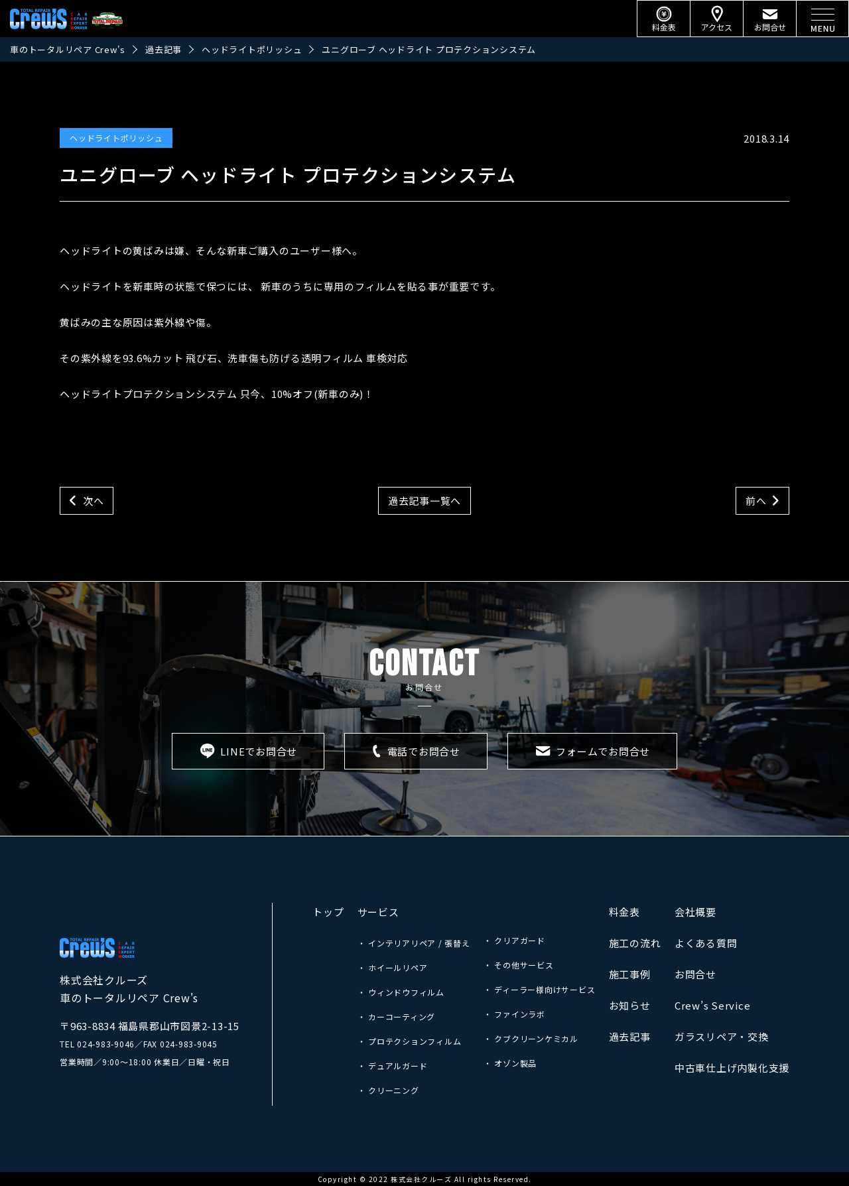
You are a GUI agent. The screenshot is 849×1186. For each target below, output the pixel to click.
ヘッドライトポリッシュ (116, 137)
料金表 (624, 912)
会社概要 (695, 912)
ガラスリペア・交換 (722, 1036)
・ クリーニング (388, 1090)
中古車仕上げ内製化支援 (732, 1068)
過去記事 (630, 1036)
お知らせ (630, 1005)
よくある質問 (706, 943)
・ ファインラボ (514, 1014)
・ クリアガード (514, 940)
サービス (378, 912)
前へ (756, 500)
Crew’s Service (713, 1005)
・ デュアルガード (393, 1065)
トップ (328, 912)
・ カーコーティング (397, 1016)
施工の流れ (635, 943)
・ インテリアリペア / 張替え (414, 943)
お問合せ (695, 974)
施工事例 (630, 974)
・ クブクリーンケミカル (531, 1038)
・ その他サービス (519, 964)
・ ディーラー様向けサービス (540, 989)
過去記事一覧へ (424, 500)
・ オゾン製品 (510, 1063)
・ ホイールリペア (393, 967)
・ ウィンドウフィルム (401, 992)
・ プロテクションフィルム (410, 1041)
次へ (93, 500)
